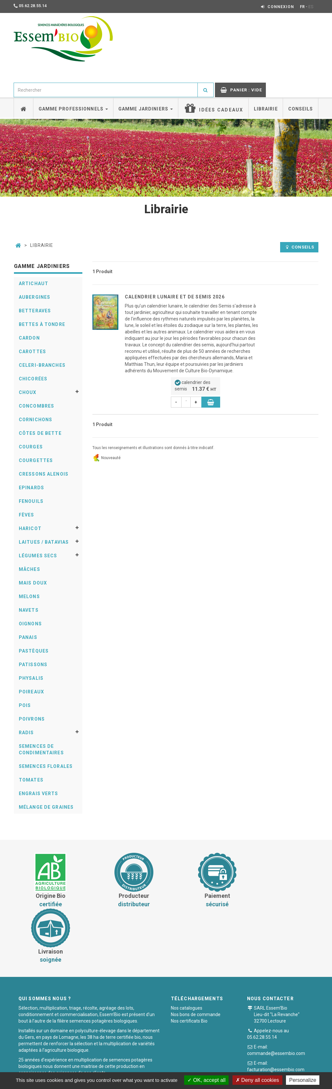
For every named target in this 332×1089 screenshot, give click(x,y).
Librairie (266, 108)
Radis (26, 732)
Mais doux (33, 582)
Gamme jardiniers (145, 108)
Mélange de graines (46, 807)
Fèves (26, 514)
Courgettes (36, 460)
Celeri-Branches (42, 365)
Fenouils (31, 501)
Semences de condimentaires (41, 749)
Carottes (32, 351)
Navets (29, 610)
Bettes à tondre (42, 324)
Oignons (30, 623)
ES (311, 7)
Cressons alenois (43, 474)
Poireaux (31, 691)
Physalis (31, 678)
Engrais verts (38, 793)
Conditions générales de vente (104, 1068)
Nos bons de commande (195, 958)
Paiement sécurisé (163, 1068)
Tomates (31, 779)
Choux (28, 392)
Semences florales (46, 766)
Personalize (302, 1080)
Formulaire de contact (286, 1025)
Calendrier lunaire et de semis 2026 (175, 296)
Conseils (300, 108)
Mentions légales (209, 1068)
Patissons (33, 664)
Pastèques (34, 651)
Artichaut (33, 283)
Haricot (30, 528)
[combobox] (106, 90)
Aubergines (34, 297)
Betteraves (35, 310)
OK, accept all (206, 1080)
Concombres (36, 406)
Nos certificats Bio (189, 965)
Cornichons (35, 419)
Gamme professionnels (73, 108)
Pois (25, 705)
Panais (28, 637)
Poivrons (32, 719)
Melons (29, 596)
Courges (31, 446)
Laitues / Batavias (44, 542)
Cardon (29, 338)
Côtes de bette (40, 433)
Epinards (31, 487)
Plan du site (247, 1068)
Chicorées (33, 378)
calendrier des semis (195, 386)
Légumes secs (38, 555)
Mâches (29, 569)
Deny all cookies (257, 1080)
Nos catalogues (186, 952)
